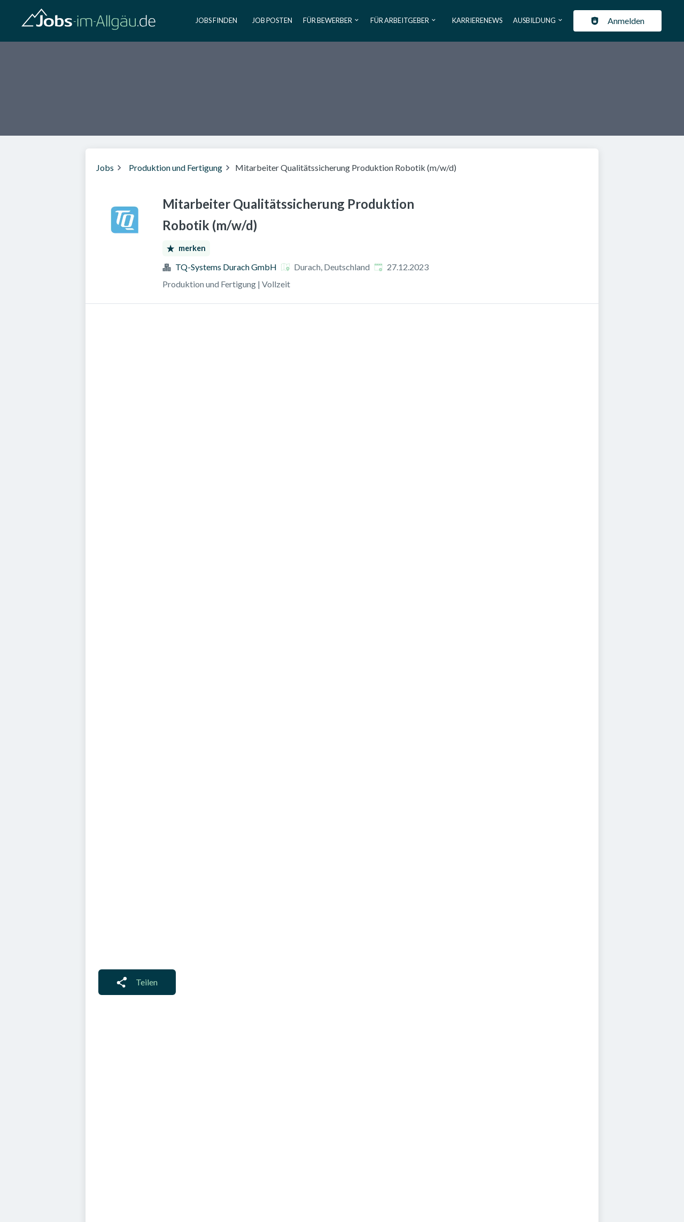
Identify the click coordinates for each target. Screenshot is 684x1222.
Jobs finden (216, 20)
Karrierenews (477, 20)
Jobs (105, 167)
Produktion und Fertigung (175, 167)
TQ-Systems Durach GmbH (226, 267)
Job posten (272, 20)
